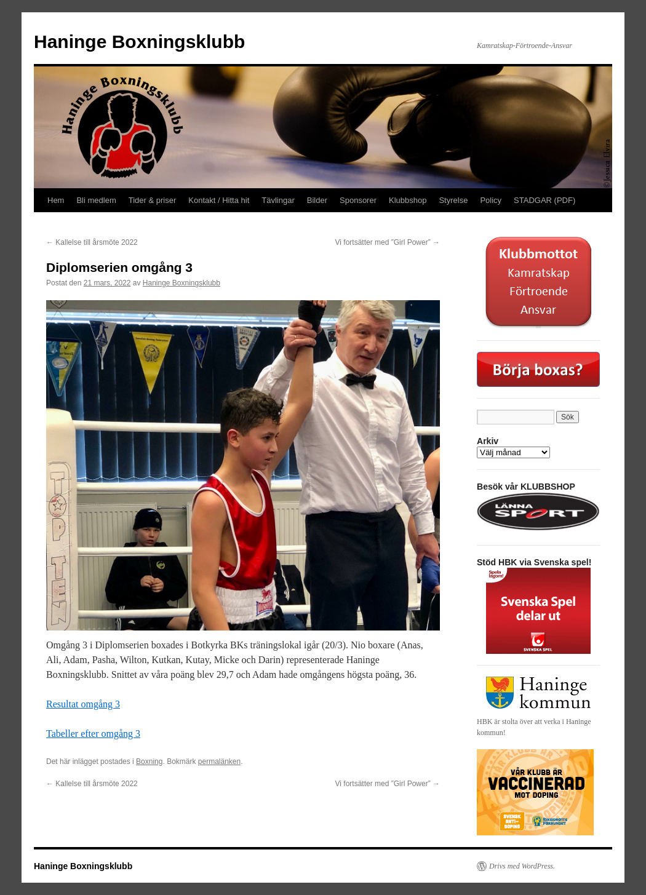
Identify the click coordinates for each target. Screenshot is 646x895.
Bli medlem (96, 200)
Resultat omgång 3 (83, 704)
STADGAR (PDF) (544, 200)
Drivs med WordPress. (522, 866)
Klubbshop (407, 200)
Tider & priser (153, 200)
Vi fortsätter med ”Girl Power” (387, 242)
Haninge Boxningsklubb (139, 41)
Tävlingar (277, 200)
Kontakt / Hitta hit (218, 200)
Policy (490, 200)
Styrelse (453, 200)
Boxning (149, 761)
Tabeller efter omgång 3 (93, 733)
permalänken (219, 761)
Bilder (317, 200)
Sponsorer (358, 200)
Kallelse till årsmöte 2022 (92, 242)
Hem (55, 200)
